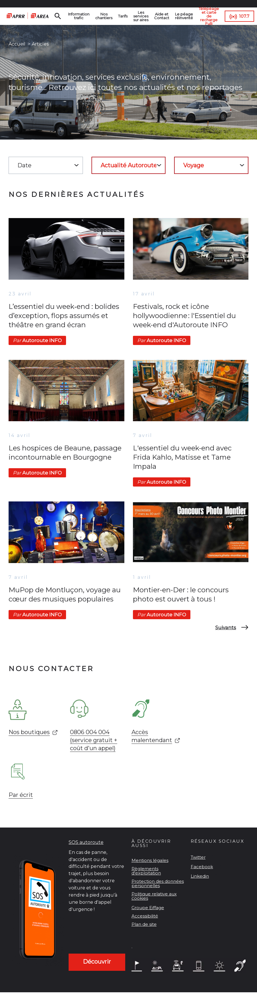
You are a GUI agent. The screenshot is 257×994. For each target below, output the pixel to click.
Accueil (17, 44)
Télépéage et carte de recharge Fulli (209, 16)
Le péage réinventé (184, 16)
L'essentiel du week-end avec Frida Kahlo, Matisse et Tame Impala (182, 457)
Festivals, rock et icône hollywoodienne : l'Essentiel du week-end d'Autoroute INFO (184, 315)
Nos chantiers (103, 16)
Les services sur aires (140, 16)
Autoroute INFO (37, 340)
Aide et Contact (161, 16)
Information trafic (78, 16)
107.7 (244, 16)
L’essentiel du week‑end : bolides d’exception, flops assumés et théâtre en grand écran (64, 315)
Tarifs (122, 16)
